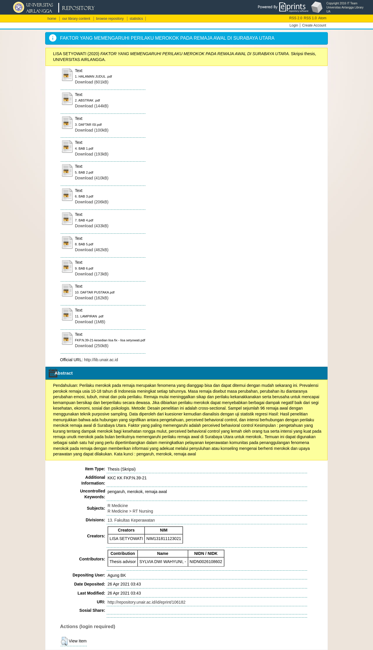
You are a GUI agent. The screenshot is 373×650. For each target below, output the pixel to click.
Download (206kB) (91, 202)
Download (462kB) (91, 249)
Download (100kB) (91, 130)
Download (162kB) (91, 298)
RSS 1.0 (310, 18)
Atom (322, 18)
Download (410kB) (91, 178)
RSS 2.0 (295, 18)
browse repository (110, 19)
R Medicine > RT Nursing (130, 511)
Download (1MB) (90, 321)
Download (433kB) (91, 225)
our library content (76, 19)
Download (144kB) (91, 106)
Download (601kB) (91, 82)
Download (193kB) (91, 154)
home (51, 19)
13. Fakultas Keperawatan (131, 520)
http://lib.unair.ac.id (101, 359)
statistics (136, 19)
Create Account (314, 25)
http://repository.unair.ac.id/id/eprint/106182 (146, 602)
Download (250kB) (91, 345)
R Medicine (118, 505)
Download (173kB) (91, 274)
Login (294, 25)
